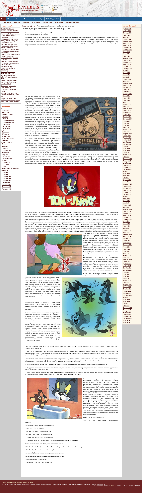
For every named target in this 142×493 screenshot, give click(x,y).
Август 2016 (126, 146)
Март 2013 (126, 232)
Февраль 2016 (127, 159)
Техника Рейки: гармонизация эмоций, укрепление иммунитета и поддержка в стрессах (10, 57)
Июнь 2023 (126, 52)
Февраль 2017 (127, 134)
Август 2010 (126, 297)
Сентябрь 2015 (127, 169)
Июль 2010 (126, 299)
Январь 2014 (127, 211)
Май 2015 (126, 178)
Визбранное (58, 8)
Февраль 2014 (127, 209)
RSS (55, 10)
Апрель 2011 (127, 280)
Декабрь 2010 (127, 289)
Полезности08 (6, 189)
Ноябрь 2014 (127, 190)
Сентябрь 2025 (127, 33)
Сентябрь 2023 (127, 50)
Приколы (17, 22)
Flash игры (5, 132)
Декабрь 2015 (127, 163)
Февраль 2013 (127, 234)
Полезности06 (6, 185)
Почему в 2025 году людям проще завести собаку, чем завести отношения (9, 40)
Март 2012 (126, 257)
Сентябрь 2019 (127, 68)
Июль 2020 (126, 56)
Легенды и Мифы (22, 19)
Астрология (59, 22)
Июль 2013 (126, 224)
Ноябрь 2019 (127, 64)
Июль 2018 (126, 98)
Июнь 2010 (126, 301)
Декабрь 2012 (127, 238)
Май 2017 (126, 127)
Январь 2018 (127, 110)
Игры (41, 19)
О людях (4, 160)
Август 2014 (126, 196)
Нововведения (6, 150)
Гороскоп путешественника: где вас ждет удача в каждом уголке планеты (10, 63)
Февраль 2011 (127, 285)
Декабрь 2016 (127, 138)
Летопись (5, 148)
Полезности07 (6, 187)
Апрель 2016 (127, 154)
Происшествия (6, 162)
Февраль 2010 (127, 308)
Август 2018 (126, 96)
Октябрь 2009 (127, 316)
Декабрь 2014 (127, 188)
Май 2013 (126, 228)
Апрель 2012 (127, 255)
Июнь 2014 (126, 201)
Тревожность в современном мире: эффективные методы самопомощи (10, 51)
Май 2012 (126, 253)
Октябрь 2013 (127, 217)
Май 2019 (126, 77)
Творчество (5, 152)
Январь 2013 (127, 236)
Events (4, 144)
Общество (10, 19)
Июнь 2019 (126, 75)
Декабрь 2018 (127, 87)
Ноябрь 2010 (127, 291)
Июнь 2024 (126, 35)
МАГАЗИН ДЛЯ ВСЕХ (52, 19)
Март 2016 (126, 157)
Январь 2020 (127, 60)
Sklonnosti (5, 146)
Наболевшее (6, 156)
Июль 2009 (126, 320)
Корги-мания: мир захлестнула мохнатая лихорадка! (8, 68)
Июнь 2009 (126, 322)
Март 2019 (126, 81)
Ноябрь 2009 (127, 314)
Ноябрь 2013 (127, 215)
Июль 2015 (126, 173)
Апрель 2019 (127, 79)
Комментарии (58, 5)
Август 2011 (126, 272)
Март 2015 (126, 182)
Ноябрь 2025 (127, 31)
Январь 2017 (127, 136)
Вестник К (113, 485)
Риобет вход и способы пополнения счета (8, 86)
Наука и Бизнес (7, 158)
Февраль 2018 (127, 108)
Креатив (26, 22)
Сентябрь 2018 (127, 94)
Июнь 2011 (126, 276)
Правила (19, 482)
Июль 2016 (126, 148)
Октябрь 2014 (127, 192)
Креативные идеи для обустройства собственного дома (9, 77)
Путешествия (47, 22)
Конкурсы (5, 140)
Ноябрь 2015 (127, 165)
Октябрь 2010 (127, 293)
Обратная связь (28, 482)
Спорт (4, 166)
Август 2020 (126, 54)
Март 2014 (126, 207)
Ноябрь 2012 (127, 241)
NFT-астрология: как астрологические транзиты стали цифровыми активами (10, 30)
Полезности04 (6, 180)
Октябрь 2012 (127, 243)
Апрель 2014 (127, 205)
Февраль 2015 (127, 184)
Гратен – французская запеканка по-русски (8, 72)
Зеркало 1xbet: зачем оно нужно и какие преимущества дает (10, 94)
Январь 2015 (127, 186)
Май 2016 (126, 152)
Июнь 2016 (126, 150)
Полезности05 (6, 183)
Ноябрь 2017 (127, 115)
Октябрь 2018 (127, 92)
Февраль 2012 (127, 259)
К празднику (36, 22)
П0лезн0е (5, 172)
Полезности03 (6, 178)
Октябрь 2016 (127, 142)
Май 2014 (126, 203)
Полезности (4, 171)
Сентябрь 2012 (127, 245)
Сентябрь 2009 (127, 318)
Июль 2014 (126, 199)
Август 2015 (126, 171)
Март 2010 (126, 306)
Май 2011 (126, 278)
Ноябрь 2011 (127, 266)
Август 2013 (126, 222)
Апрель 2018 (127, 104)
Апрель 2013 (127, 230)
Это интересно (6, 22)
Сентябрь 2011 (127, 270)
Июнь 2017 (126, 125)
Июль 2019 (126, 73)
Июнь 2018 (126, 100)
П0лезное (5, 174)
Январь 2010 (127, 310)
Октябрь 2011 (127, 268)
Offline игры (5, 134)
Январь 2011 (127, 287)
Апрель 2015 (127, 180)
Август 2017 (126, 121)
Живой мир (34, 19)
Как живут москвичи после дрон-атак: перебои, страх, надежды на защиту (9, 46)
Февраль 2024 (127, 41)
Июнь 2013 (126, 226)
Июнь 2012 (126, 251)
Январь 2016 (127, 161)
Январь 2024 (127, 43)
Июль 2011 (126, 274)
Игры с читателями (8, 138)
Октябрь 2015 (127, 167)
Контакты (46, 10)
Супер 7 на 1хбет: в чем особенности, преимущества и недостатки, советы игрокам (10, 100)
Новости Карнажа (6, 142)
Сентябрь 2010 (127, 295)
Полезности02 (6, 176)
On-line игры (6, 136)
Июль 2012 (126, 249)
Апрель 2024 (127, 39)
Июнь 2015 (126, 175)
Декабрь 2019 (127, 62)
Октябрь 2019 (127, 66)
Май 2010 (126, 303)
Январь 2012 (127, 262)
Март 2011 (126, 282)
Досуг (3, 19)
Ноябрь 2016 (127, 140)
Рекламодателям (47, 12)
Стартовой (46, 8)
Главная (45, 5)
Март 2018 (126, 106)
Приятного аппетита (72, 22)
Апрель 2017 (127, 129)
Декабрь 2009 (127, 312)
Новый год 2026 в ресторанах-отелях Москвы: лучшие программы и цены (10, 35)
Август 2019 (126, 71)
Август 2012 (126, 247)
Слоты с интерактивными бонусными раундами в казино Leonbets (9, 82)
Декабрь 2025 (127, 29)
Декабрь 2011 (127, 264)
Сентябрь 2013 (127, 220)
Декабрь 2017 (127, 113)
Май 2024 (126, 37)
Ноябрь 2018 (127, 89)
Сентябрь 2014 (127, 194)
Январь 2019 (127, 85)
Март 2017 (126, 131)
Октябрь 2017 (127, 117)
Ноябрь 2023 (127, 45)
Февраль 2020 (127, 58)
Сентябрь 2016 (127, 144)
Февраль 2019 (127, 83)
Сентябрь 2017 (127, 119)
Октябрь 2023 (127, 47)
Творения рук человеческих (10, 168)
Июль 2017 (126, 123)
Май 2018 (126, 102)
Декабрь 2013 (127, 213)
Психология (5, 164)
